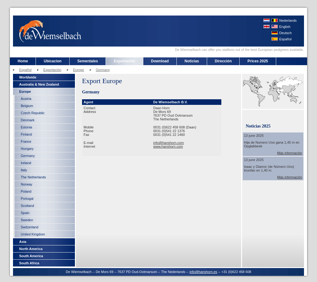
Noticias (192, 61)
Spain (25, 213)
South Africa (29, 263)
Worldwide (27, 77)
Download (160, 61)
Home (23, 61)
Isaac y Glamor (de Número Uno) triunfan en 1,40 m (269, 168)
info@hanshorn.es (203, 272)
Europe (78, 70)
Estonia (26, 127)
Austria (26, 99)
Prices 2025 (257, 61)
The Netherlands (33, 177)
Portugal (27, 198)
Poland (26, 191)
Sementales (87, 61)
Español (285, 39)
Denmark (28, 120)
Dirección (223, 61)
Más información (289, 153)
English (284, 27)
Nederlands (288, 20)
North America (30, 249)
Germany (103, 70)
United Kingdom (33, 234)
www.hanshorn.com (168, 146)
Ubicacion (52, 61)
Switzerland (29, 227)
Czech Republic (33, 113)
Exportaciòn (124, 61)
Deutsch (285, 33)
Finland (26, 134)
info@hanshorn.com (168, 143)
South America (31, 256)
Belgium (27, 106)
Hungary (27, 148)
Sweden (27, 220)
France (26, 141)
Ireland (26, 163)
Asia (22, 242)
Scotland (27, 206)
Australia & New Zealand (39, 84)
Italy (24, 170)
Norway (26, 184)
